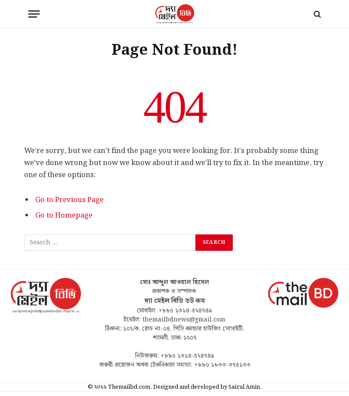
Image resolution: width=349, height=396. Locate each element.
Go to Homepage (64, 215)
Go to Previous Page (69, 200)
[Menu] (34, 14)
